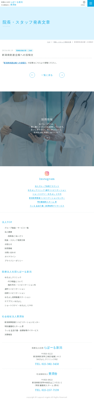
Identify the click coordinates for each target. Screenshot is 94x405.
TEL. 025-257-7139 (47, 390)
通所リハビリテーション (15, 289)
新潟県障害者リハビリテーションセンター (22, 322)
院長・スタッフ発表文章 (15, 240)
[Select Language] (84, 5)
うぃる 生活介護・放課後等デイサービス (21, 330)
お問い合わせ (10, 252)
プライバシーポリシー (14, 260)
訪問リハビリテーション (15, 293)
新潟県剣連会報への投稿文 (15, 62)
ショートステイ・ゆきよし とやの (19, 305)
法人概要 (8, 232)
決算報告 (8, 334)
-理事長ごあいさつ (15, 236)
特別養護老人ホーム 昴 (14, 326)
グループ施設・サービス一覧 (17, 227)
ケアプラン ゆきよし (13, 301)
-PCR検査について (15, 281)
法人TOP (7, 222)
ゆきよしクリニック (13, 277)
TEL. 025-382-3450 (47, 364)
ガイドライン (10, 256)
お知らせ (8, 244)
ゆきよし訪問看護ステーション (18, 297)
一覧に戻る (47, 75)
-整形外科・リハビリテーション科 (21, 285)
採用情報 (8, 248)
